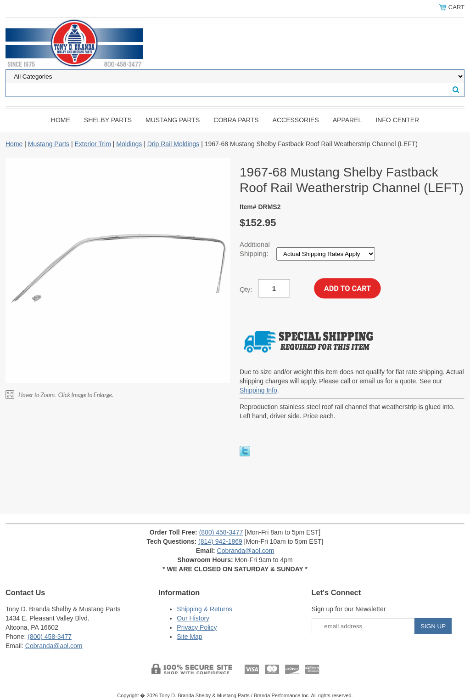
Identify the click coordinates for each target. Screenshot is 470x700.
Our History (193, 618)
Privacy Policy (197, 627)
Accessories (296, 120)
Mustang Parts (172, 120)
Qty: (246, 289)
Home (60, 120)
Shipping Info (258, 390)
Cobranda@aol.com (245, 550)
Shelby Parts (108, 120)
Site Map (189, 636)
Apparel (347, 120)
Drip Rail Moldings (173, 144)
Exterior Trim (92, 144)
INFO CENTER (397, 120)
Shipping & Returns (204, 609)
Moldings (129, 144)
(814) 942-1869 (220, 541)
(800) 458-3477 (221, 532)
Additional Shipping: (255, 248)
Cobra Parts (235, 120)
